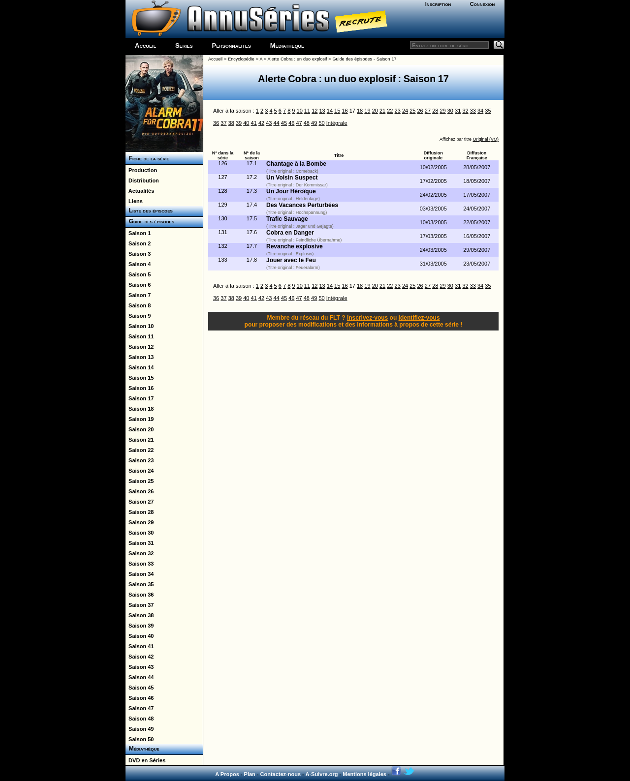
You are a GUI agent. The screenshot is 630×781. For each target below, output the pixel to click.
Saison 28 (140, 512)
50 (321, 123)
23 (398, 111)
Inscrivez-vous (367, 317)
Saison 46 (140, 698)
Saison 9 (138, 316)
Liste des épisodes (149, 210)
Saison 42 (140, 657)
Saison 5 (138, 274)
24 (405, 111)
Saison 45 (140, 688)
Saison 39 (140, 626)
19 (367, 111)
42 (261, 123)
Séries (184, 45)
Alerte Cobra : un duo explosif (297, 59)
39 (239, 123)
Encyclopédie (241, 59)
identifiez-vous (419, 317)
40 (246, 123)
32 (465, 111)
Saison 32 (140, 553)
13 (322, 111)
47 (299, 123)
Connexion (482, 4)
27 (428, 111)
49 (314, 123)
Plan (249, 774)
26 (420, 111)
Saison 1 (138, 233)
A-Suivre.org (321, 774)
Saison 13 (140, 357)
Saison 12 (140, 347)
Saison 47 (140, 708)
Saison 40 (140, 636)
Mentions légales (364, 774)
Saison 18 (140, 409)
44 (277, 123)
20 (375, 111)
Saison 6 (138, 285)
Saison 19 (140, 419)
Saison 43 (140, 667)
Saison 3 (138, 254)
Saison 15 (140, 378)
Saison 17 (140, 398)
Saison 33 (140, 564)
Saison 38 (140, 615)
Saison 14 (140, 367)
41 (254, 123)
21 (382, 111)
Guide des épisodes (150, 221)
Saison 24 (140, 471)
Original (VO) (485, 139)
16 (344, 111)
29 (442, 111)
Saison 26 (140, 491)
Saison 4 (138, 264)
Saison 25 (140, 481)
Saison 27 (140, 502)
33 (473, 111)
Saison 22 (140, 450)
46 (291, 123)
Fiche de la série (147, 158)
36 (216, 123)
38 (231, 123)
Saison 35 (140, 584)
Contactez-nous (280, 774)
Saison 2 (138, 243)
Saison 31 (140, 543)
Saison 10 (140, 326)
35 (488, 111)
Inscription (438, 4)
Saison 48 (140, 718)
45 (284, 123)
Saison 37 (140, 605)
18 (360, 111)
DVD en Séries (145, 760)
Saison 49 (140, 729)
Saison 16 (140, 388)
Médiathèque (287, 45)
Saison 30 (140, 533)
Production (141, 170)
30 (450, 111)
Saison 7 (138, 295)
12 (314, 111)
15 (337, 111)
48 (307, 123)
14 (330, 111)
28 (435, 111)
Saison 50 (140, 739)
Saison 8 (138, 305)
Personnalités (231, 45)
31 (458, 111)
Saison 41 (140, 646)
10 (300, 111)
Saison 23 (140, 460)
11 (307, 111)
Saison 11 (140, 336)
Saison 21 (140, 440)
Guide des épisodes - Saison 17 (365, 59)
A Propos (227, 774)
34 (480, 111)
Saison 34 (140, 574)
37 (223, 123)
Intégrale (336, 123)
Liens (134, 201)
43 (269, 123)
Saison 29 (140, 522)
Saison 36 (140, 595)
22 (390, 111)
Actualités (140, 191)
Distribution (142, 180)
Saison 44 (140, 677)
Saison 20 (140, 429)
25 (412, 111)
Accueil (145, 45)
